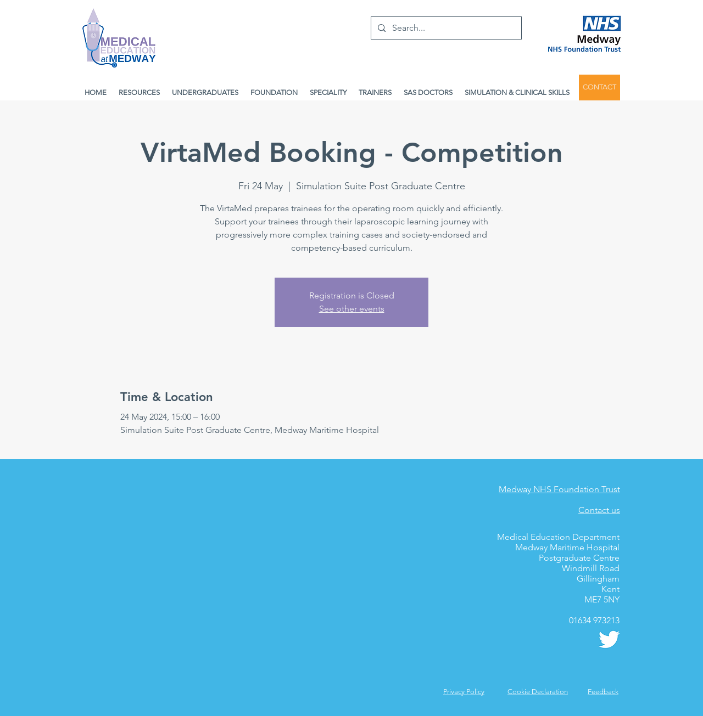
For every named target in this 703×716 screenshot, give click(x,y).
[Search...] (445, 28)
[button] (603, 691)
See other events (351, 308)
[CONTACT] (599, 87)
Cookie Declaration (537, 691)
